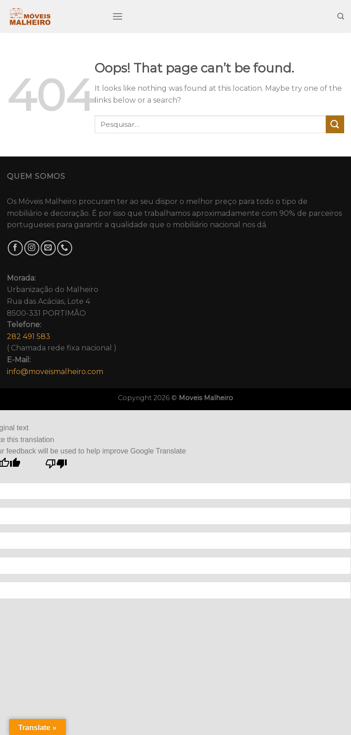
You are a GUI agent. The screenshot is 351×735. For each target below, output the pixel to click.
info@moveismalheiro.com (55, 371)
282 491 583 (28, 336)
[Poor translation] (56, 466)
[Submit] (335, 124)
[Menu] (117, 16)
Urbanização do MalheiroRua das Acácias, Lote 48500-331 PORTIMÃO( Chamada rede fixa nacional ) (62, 325)
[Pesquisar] (340, 16)
